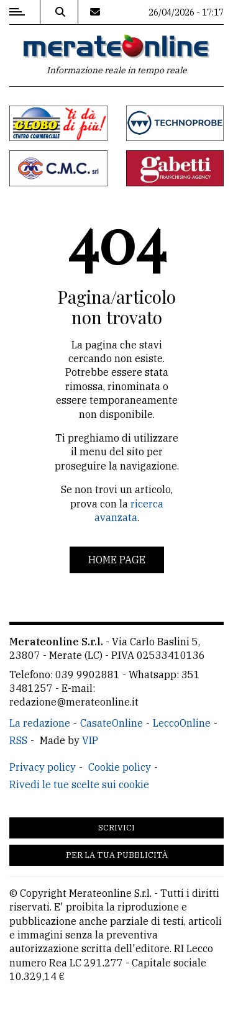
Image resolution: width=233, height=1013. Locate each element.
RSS (18, 740)
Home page (116, 559)
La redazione (39, 723)
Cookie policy (119, 767)
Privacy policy (42, 767)
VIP (90, 740)
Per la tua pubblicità (117, 855)
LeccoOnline (182, 723)
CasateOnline (111, 723)
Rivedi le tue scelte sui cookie (79, 784)
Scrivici (116, 827)
